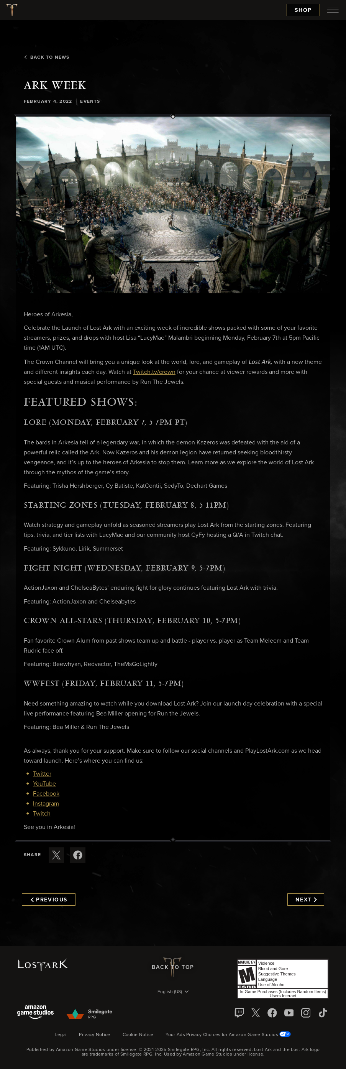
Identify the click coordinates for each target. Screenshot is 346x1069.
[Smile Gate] (89, 1014)
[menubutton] (333, 10)
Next (305, 900)
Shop (303, 10)
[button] (173, 205)
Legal (61, 1035)
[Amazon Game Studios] (35, 1012)
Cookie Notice (138, 1035)
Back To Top (173, 967)
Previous (49, 900)
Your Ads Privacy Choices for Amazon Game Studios (228, 1035)
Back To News (46, 57)
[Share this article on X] (56, 855)
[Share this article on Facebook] (77, 855)
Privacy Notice (94, 1035)
